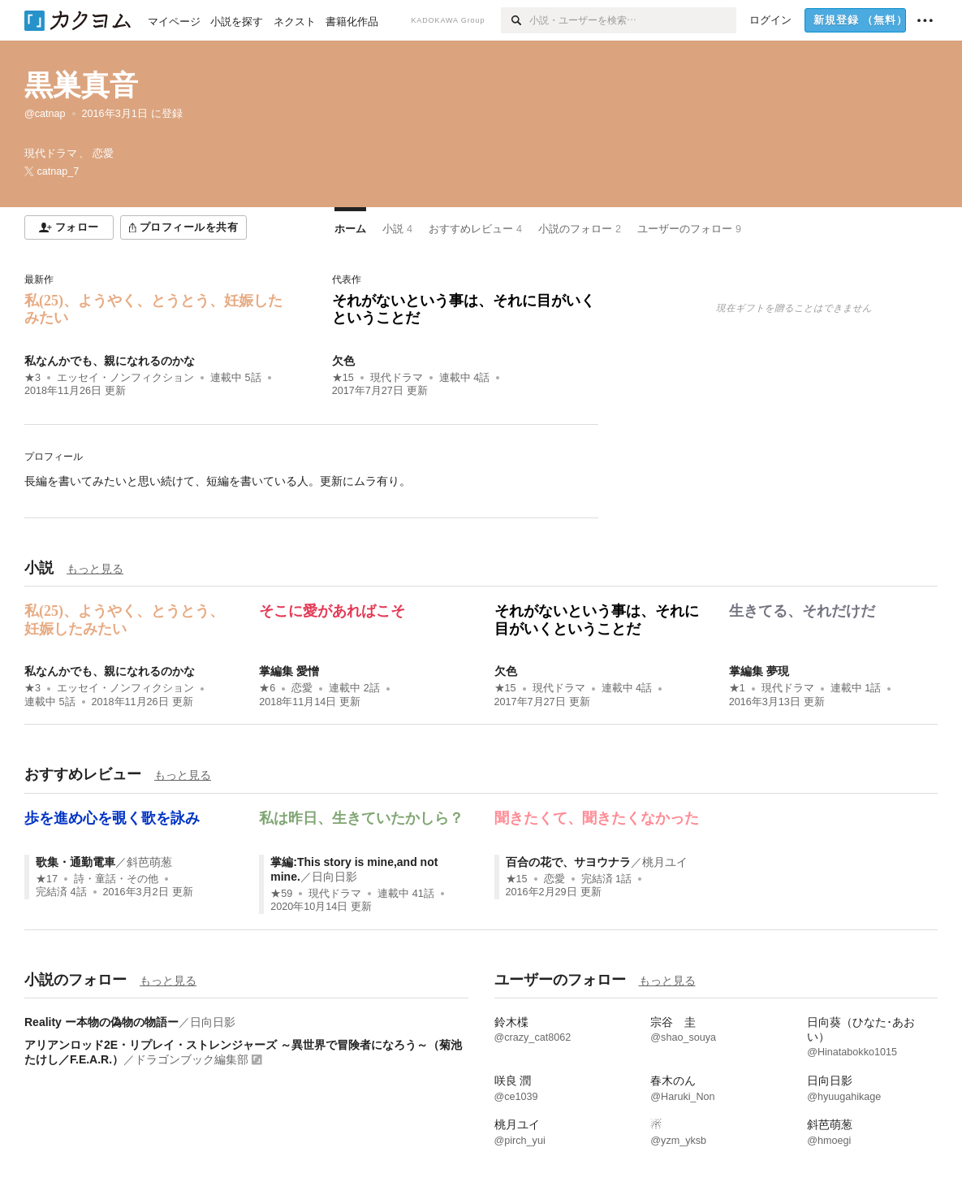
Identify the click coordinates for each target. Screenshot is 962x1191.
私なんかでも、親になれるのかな (109, 360)
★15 (343, 377)
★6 (267, 688)
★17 (47, 879)
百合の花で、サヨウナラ (568, 861)
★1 (737, 688)
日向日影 (334, 876)
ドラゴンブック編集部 (191, 1059)
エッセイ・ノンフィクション (125, 377)
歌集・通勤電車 (75, 861)
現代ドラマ (396, 377)
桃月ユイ (665, 861)
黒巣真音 (81, 85)
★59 (281, 893)
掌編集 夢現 (759, 671)
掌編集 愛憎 (289, 671)
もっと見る (95, 568)
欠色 (343, 360)
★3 (32, 377)
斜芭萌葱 (149, 861)
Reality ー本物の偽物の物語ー (101, 1022)
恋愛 (302, 688)
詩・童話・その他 (116, 879)
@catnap (45, 113)
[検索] (515, 20)
